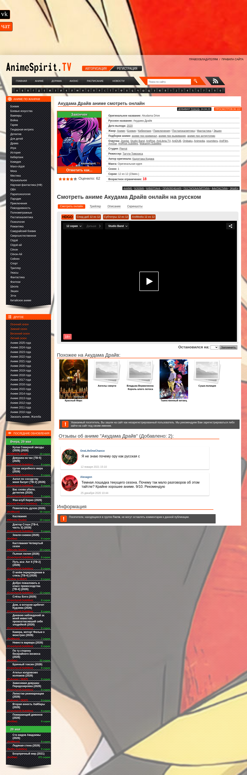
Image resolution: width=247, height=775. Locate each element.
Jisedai (125, 141)
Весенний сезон (20, 333)
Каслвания (20, 516)
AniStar (112, 143)
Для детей (16, 138)
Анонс (74, 81)
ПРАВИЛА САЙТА (232, 59)
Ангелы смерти (107, 384)
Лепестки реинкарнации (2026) (28, 695)
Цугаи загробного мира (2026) (28, 470)
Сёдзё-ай (16, 245)
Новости (118, 81)
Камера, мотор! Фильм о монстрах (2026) (29, 634)
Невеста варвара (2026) (28, 642)
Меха (13, 171)
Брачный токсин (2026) (27, 664)
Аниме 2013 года (20, 398)
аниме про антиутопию (201, 135)
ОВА (13, 189)
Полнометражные (21, 212)
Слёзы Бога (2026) (24, 596)
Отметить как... (79, 170)
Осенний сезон (19, 324)
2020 (130, 125)
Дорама (56, 81)
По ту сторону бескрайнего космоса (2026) (26, 653)
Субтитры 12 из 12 (116, 216)
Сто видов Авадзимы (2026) (27, 736)
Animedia (199, 141)
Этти (13, 295)
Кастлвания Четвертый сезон (28, 545)
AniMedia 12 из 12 (143, 216)
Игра (13, 148)
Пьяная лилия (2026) (26, 553)
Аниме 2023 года (20, 352)
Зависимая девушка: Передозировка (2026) (27, 685)
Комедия (15, 161)
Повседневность (20, 208)
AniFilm (223, 141)
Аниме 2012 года (20, 402)
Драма (14, 143)
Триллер (15, 268)
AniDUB (176, 141)
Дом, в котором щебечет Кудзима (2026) (28, 606)
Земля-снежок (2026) (26, 535)
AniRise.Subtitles (128, 143)
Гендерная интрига (21, 129)
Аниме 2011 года (20, 407)
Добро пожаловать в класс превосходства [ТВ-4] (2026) (26, 586)
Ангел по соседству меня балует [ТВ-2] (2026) (29, 480)
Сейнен (15, 258)
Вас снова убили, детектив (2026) (24, 491)
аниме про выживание (172, 135)
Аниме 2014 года (20, 393)
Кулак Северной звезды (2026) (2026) (28, 449)
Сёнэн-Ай (16, 254)
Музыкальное (18, 180)
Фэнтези (15, 281)
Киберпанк (16, 157)
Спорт (14, 263)
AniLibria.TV (163, 141)
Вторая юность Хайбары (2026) (29, 706)
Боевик (14, 106)
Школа (14, 286)
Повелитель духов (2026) (29, 508)
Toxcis (195, 109)
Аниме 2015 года (20, 389)
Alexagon (86, 477)
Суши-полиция (207, 384)
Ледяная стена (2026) (26, 745)
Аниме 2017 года (20, 379)
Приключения (18, 203)
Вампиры (16, 115)
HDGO (67, 217)
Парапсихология (20, 194)
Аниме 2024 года (20, 347)
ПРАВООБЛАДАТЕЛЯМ (203, 59)
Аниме (39, 81)
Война (14, 120)
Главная (21, 81)
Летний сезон (18, 338)
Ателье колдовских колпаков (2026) (25, 674)
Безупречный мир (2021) (28, 753)
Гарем (14, 124)
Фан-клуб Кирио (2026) (27, 500)
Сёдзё (14, 240)
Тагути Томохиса (133, 153)
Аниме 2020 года (20, 365)
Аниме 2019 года (20, 370)
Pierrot (123, 148)
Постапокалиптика (21, 217)
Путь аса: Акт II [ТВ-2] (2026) (27, 563)
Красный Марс (73, 399)
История (15, 152)
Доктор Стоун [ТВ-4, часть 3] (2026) (26, 526)
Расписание (95, 81)
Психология (17, 221)
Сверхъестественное (23, 235)
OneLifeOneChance (92, 450)
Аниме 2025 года (20, 342)
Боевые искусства (21, 111)
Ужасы (14, 272)
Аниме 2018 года (20, 375)
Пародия (15, 198)
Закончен (79, 114)
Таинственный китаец (174, 399)
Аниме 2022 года (20, 356)
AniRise (150, 141)
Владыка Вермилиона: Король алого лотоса (140, 386)
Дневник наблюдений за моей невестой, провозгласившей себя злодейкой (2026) (28, 620)
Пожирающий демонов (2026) (27, 716)
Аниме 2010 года (20, 412)
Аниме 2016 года (20, 384)
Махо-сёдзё (17, 166)
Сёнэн (14, 249)
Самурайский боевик (23, 231)
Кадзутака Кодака (143, 158)
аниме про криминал (144, 135)
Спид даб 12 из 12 (88, 216)
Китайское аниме (20, 300)
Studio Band (137, 141)
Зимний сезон (18, 329)
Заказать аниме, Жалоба (25, 416)
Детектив (15, 134)
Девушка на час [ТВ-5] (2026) (27, 459)
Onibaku (188, 141)
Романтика (17, 226)
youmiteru (212, 141)
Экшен (14, 291)
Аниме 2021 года (20, 361)
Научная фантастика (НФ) (26, 184)
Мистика (15, 175)
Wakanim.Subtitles (150, 143)
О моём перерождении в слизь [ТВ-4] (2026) (29, 574)
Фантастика (17, 277)
